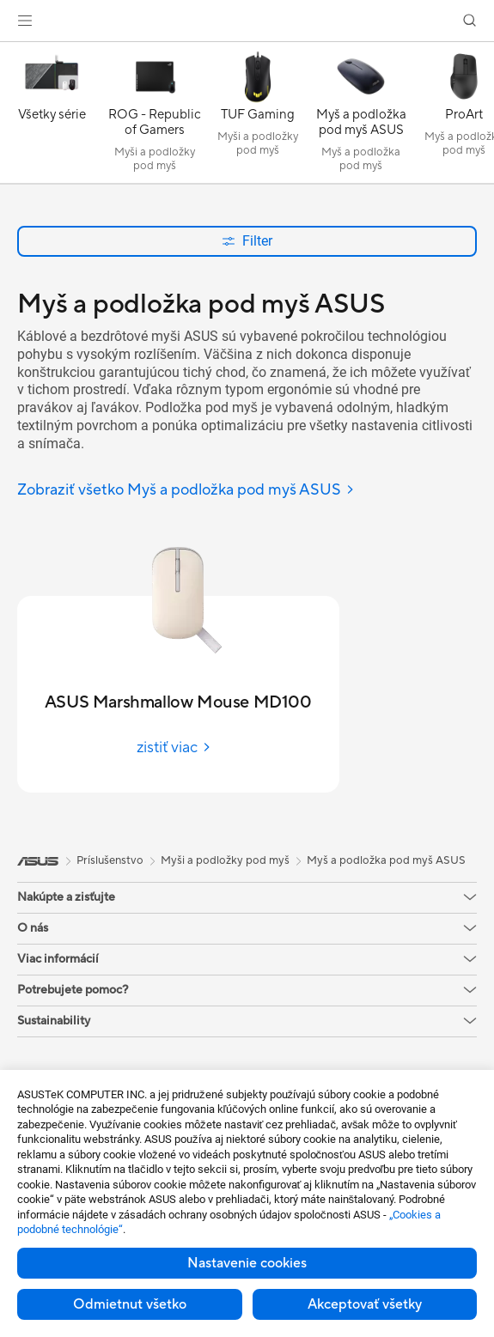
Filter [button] (247, 241)
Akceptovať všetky (365, 1304)
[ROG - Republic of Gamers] (154, 117)
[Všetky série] (51, 117)
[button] (25, 20)
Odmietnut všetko (129, 1304)
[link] (247, 21)
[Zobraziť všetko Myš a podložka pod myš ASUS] (186, 491)
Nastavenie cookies (247, 1263)
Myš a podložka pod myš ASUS (386, 860)
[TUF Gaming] (257, 117)
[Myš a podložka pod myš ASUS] (360, 117)
